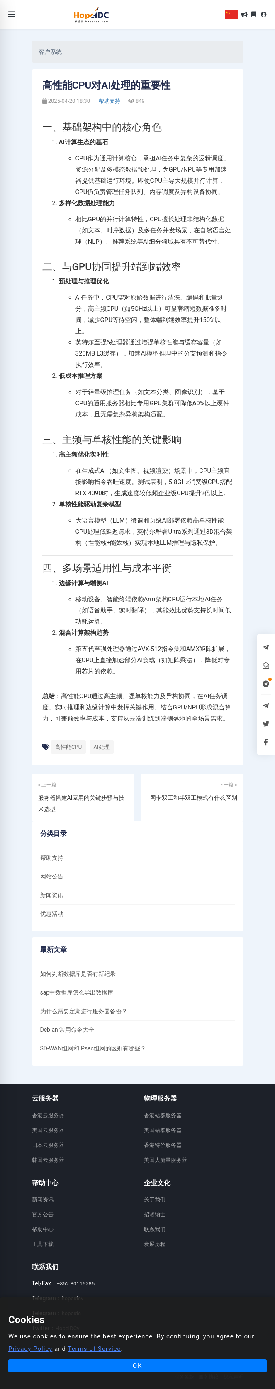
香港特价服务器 (163, 1145)
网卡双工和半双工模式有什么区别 (193, 797)
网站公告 (51, 876)
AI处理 (102, 747)
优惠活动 (51, 913)
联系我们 (154, 1229)
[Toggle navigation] (12, 14)
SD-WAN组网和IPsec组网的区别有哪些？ (93, 1048)
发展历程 (154, 1244)
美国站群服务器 (163, 1130)
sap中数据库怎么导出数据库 (77, 992)
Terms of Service (94, 1349)
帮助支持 (108, 101)
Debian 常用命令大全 (67, 1029)
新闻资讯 (51, 895)
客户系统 (50, 51)
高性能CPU (68, 747)
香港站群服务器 (163, 1115)
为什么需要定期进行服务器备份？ (83, 1011)
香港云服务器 (48, 1115)
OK (138, 1366)
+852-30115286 (76, 1283)
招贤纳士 (154, 1214)
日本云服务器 (48, 1145)
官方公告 (43, 1214)
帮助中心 (43, 1229)
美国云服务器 (48, 1130)
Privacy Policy (30, 1349)
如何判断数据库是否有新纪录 (78, 973)
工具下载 (43, 1244)
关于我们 (154, 1199)
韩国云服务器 (48, 1160)
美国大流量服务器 (165, 1160)
